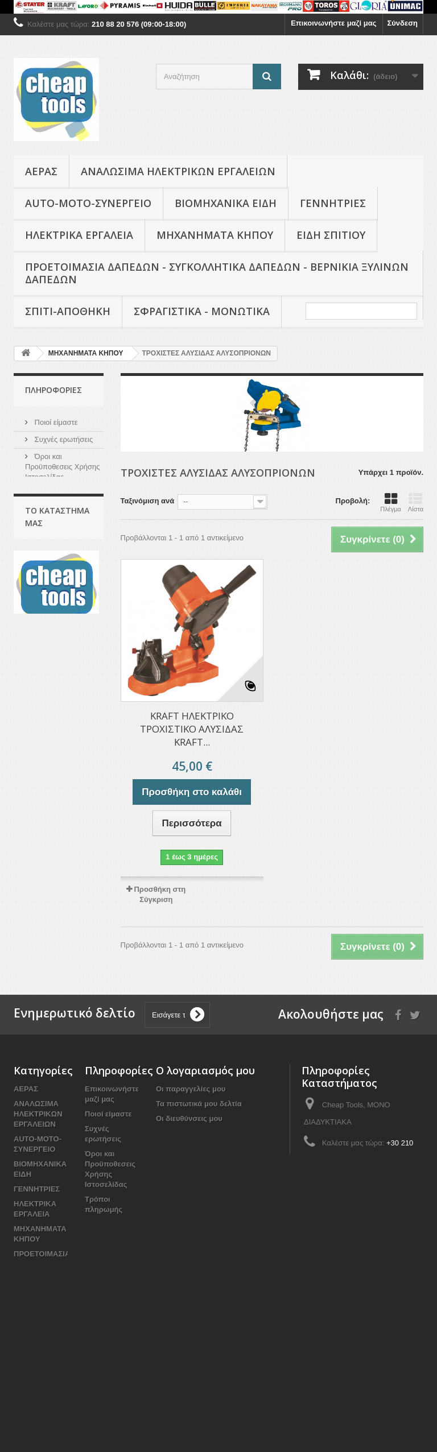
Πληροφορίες (53, 389)
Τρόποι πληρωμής (63, 492)
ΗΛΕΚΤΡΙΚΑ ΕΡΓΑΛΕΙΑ (79, 235)
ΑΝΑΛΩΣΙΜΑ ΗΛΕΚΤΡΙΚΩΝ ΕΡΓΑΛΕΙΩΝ (178, 171)
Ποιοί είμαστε (55, 420)
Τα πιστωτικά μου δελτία (199, 1103)
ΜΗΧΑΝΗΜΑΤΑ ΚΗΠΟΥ (214, 235)
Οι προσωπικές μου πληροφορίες (215, 1133)
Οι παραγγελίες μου (190, 1089)
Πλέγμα (390, 502)
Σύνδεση (402, 23)
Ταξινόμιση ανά (148, 501)
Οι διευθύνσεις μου (189, 1118)
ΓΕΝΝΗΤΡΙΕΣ (333, 203)
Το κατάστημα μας (63, 509)
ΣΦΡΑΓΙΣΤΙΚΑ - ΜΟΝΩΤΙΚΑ (202, 311)
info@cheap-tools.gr (380, 1181)
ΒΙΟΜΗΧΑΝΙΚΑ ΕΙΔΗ (226, 203)
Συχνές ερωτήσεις (62, 437)
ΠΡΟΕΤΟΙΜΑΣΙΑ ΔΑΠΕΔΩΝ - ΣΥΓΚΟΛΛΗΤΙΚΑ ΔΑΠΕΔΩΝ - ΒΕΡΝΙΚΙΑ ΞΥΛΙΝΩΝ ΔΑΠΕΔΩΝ (217, 273)
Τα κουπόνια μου (186, 1148)
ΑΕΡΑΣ (41, 171)
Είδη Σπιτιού (330, 235)
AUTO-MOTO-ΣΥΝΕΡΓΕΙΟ (88, 203)
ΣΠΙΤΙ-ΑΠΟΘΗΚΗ (67, 311)
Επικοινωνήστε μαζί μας (333, 23)
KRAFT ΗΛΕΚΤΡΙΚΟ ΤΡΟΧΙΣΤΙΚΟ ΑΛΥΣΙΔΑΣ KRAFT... (192, 728)
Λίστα (415, 502)
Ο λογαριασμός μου (205, 1070)
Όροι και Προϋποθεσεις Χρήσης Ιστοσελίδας (62, 464)
